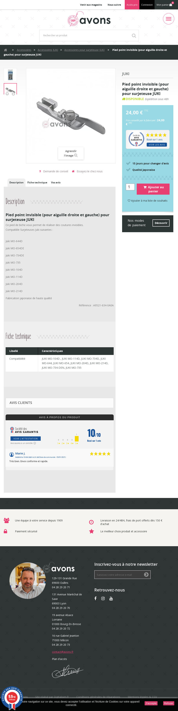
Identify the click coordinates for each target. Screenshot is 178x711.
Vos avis (55, 182)
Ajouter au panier (153, 189)
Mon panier (165, 4)
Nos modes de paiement (137, 222)
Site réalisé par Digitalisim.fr (52, 697)
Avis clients (21, 402)
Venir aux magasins (91, 4)
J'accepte (151, 703)
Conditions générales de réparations (98, 697)
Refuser (168, 703)
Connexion (147, 4)
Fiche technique (37, 182)
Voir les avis (157, 144)
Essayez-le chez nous (87, 171)
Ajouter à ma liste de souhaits (147, 200)
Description (16, 182)
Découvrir (161, 223)
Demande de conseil (53, 171)
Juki (125, 74)
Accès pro (132, 4)
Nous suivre (114, 4)
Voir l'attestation (26, 438)
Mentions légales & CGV (142, 697)
